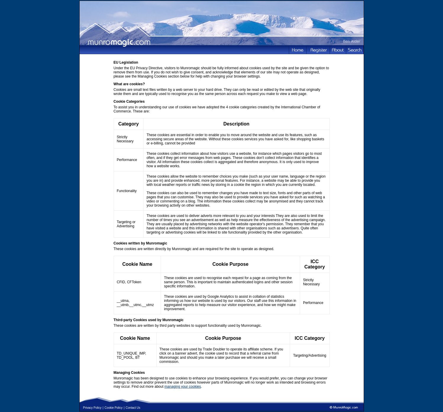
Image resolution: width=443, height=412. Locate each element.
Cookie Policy (113, 407)
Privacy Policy (92, 407)
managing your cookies (183, 386)
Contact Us (133, 407)
